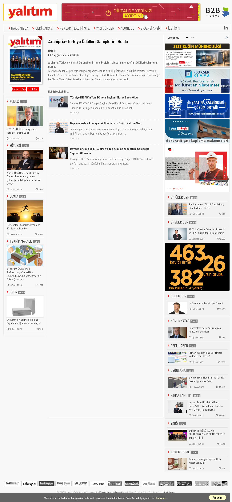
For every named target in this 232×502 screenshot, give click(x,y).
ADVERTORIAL (182, 452)
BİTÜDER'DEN (182, 197)
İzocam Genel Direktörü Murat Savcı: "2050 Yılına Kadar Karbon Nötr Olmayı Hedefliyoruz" (206, 406)
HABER (52, 51)
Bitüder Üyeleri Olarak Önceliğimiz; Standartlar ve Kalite (206, 206)
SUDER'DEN (181, 296)
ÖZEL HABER (181, 345)
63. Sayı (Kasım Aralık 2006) (63, 55)
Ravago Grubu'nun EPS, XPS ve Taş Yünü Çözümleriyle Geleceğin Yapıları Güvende (110, 151)
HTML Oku (33, 89)
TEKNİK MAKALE (23, 241)
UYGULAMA (180, 370)
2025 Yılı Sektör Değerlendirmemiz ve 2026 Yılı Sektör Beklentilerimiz (207, 231)
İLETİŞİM (172, 28)
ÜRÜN (16, 292)
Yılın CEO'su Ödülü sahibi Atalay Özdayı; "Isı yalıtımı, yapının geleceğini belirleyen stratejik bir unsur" (23, 178)
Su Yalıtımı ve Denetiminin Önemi (206, 303)
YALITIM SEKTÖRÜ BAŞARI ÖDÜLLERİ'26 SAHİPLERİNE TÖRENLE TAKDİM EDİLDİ (207, 434)
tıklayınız (161, 498)
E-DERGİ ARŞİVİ (149, 28)
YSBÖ (176, 423)
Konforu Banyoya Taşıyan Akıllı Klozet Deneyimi (205, 461)
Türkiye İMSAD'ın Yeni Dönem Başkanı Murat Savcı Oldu (104, 97)
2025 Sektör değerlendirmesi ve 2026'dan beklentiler (23, 226)
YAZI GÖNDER (103, 28)
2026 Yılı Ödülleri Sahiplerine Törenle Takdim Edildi (21, 131)
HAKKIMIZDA (18, 28)
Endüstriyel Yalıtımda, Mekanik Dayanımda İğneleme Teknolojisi (23, 321)
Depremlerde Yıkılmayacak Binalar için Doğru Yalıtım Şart (106, 123)
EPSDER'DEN (182, 222)
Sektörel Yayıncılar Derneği (111, 492)
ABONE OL (125, 28)
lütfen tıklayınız (168, 492)
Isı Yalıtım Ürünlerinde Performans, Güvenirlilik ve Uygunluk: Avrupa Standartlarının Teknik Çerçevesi (24, 274)
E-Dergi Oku (19, 89)
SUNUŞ (16, 101)
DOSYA (16, 196)
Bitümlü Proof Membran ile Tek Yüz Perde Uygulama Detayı (206, 379)
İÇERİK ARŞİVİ (42, 28)
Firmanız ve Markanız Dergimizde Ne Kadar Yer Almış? (205, 354)
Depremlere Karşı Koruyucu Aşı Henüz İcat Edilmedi (205, 329)
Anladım (217, 497)
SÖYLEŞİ (17, 145)
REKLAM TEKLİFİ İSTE (73, 28)
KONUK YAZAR (182, 321)
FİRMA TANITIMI (184, 395)
